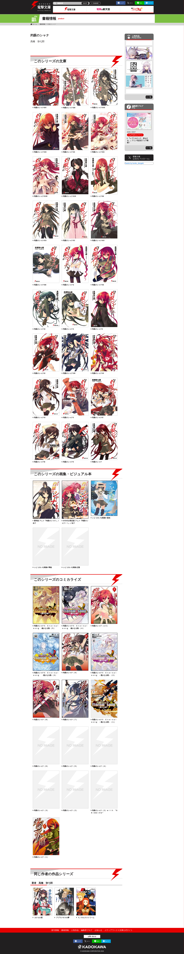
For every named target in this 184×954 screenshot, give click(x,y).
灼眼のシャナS (68, 285)
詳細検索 (95, 3)
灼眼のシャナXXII (98, 107)
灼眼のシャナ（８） (41, 719)
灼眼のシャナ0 (97, 329)
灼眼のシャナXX (69, 152)
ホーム (35, 24)
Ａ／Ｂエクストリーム (85, 917)
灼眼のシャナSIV (40, 107)
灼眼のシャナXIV (98, 240)
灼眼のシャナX (68, 329)
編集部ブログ (86, 930)
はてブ (150, 3)
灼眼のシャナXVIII (40, 196)
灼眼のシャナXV (69, 240)
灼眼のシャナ (97, 462)
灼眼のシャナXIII (40, 285)
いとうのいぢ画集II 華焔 (43, 567)
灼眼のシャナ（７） (70, 719)
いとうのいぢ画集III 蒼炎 (101, 518)
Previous (139, 43)
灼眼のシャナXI (39, 329)
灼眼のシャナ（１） (41, 857)
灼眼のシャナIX (39, 373)
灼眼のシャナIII (39, 462)
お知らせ (98, 930)
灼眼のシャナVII (98, 373)
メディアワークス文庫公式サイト (118, 930)
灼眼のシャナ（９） (70, 673)
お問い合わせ (92, 936)
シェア (122, 3)
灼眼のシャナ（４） (99, 766)
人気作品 (75, 930)
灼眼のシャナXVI (40, 240)
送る (141, 3)
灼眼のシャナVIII (69, 373)
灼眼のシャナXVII (69, 196)
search (85, 3)
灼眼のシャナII (68, 462)
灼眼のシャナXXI (40, 152)
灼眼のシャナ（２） (70, 810)
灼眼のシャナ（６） (41, 766)
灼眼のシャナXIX (98, 152)
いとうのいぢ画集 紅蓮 (71, 567)
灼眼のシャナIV (97, 417)
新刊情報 (55, 930)
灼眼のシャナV (68, 417)
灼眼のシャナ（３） (41, 810)
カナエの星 (38, 917)
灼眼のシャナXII (98, 285)
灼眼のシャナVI (39, 417)
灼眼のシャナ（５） (70, 766)
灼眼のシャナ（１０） (100, 626)
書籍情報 (42, 24)
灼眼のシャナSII (98, 196)
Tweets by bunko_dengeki (134, 163)
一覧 (149, 97)
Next (139, 91)
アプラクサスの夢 (62, 917)
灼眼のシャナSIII (69, 108)
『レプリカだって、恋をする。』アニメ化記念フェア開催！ (137, 140)
